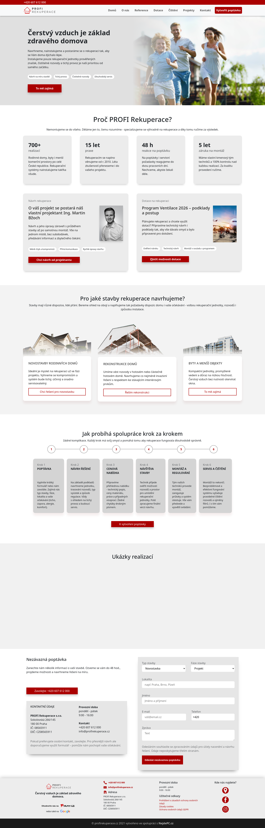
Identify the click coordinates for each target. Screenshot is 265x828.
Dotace (158, 10)
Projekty (189, 10)
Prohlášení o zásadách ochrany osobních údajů (178, 802)
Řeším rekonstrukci (137, 392)
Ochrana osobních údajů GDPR (173, 809)
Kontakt (205, 10)
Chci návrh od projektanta (54, 260)
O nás (125, 10)
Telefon (196, 711)
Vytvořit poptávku (228, 10)
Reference (141, 10)
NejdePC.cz (166, 823)
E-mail (146, 711)
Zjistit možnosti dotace (165, 259)
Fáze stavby (198, 663)
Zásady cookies (166, 806)
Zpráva (146, 728)
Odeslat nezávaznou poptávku (162, 760)
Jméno (146, 695)
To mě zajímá (44, 88)
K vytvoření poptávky (132, 524)
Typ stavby (148, 663)
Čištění (173, 10)
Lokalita (147, 679)
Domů (112, 10)
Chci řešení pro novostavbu (57, 392)
